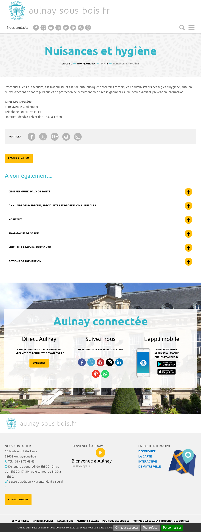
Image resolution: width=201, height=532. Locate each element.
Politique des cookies (115, 521)
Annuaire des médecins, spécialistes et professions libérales (52, 206)
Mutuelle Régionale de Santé (30, 247)
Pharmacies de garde (24, 233)
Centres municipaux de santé (29, 192)
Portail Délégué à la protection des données (161, 521)
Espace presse (20, 521)
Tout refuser (150, 527)
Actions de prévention (25, 261)
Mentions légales (88, 521)
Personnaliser (172, 527)
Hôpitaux (15, 219)
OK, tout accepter (126, 527)
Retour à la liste (18, 158)
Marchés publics (43, 521)
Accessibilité (65, 521)
